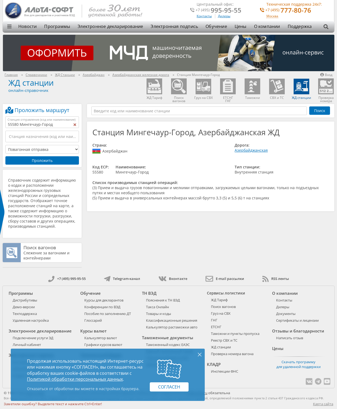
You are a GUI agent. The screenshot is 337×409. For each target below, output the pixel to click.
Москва (272, 16)
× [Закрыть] (199, 354)
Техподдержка (25, 313)
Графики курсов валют (103, 344)
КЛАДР (214, 364)
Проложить (42, 160)
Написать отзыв (289, 337)
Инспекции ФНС (224, 371)
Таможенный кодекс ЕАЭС (168, 344)
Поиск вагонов (39, 247)
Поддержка (300, 26)
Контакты (204, 16)
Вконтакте (172, 278)
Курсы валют (93, 331)
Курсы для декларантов (103, 300)
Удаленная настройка (31, 320)
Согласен (169, 387)
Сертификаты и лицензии (297, 320)
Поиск (319, 110)
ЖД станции (31, 82)
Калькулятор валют (100, 337)
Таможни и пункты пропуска (235, 333)
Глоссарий (93, 320)
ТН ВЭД (149, 293)
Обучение (216, 26)
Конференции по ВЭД (102, 306)
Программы (57, 26)
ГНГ (214, 320)
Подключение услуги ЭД (33, 337)
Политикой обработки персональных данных (75, 379)
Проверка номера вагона (232, 353)
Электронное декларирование (110, 26)
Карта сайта (323, 403)
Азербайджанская (251, 150)
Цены (240, 26)
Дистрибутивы (25, 300)
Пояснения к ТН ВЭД (163, 300)
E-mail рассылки (225, 278)
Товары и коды (158, 313)
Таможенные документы (167, 337)
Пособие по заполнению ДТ (107, 313)
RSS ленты (275, 278)
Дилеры (224, 16)
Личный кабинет (27, 344)
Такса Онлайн (157, 306)
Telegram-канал (122, 278)
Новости (27, 26)
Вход (326, 74)
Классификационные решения (171, 320)
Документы (286, 313)
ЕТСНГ (216, 326)
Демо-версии (24, 306)
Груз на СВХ (221, 313)
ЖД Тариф (219, 299)
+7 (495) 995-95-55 (67, 278)
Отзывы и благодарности (298, 331)
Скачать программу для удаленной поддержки (298, 364)
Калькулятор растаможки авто (171, 327)
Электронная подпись (174, 26)
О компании (267, 26)
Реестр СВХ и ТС (224, 340)
